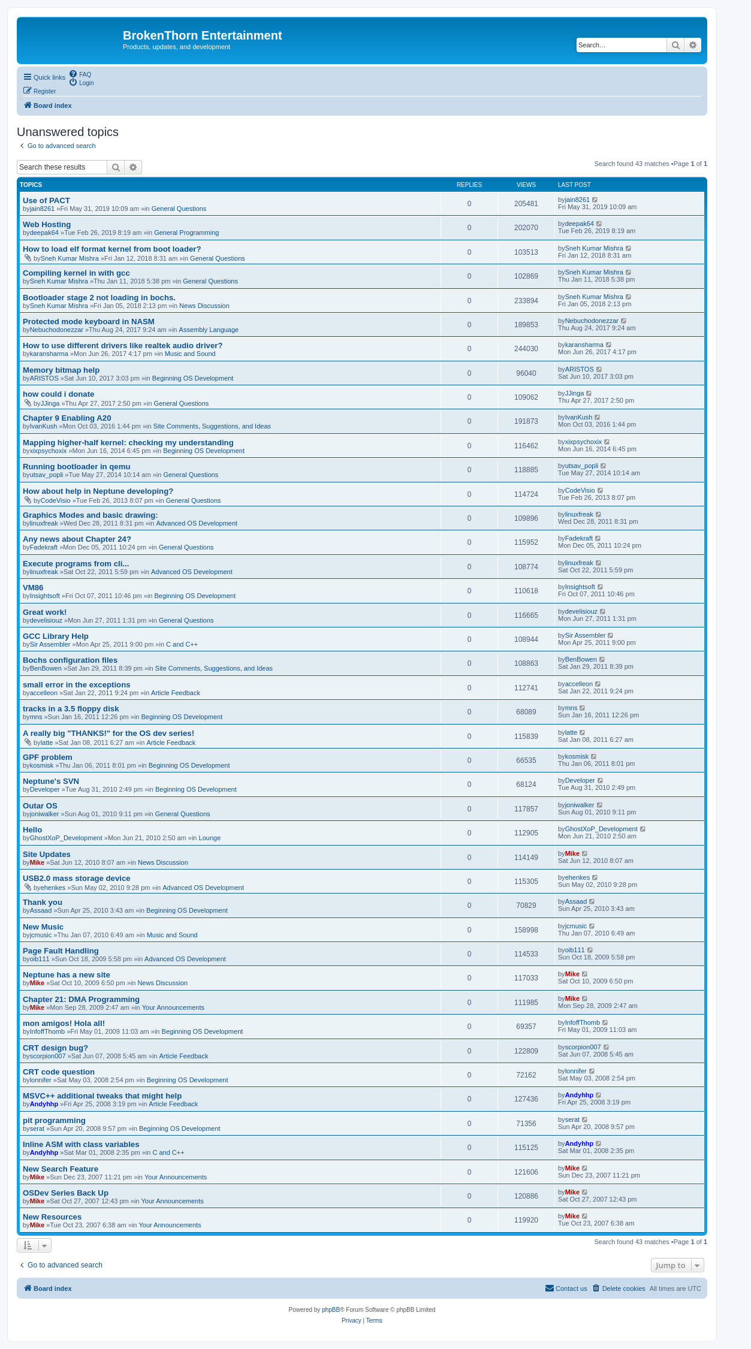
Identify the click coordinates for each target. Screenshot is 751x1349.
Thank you (42, 902)
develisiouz (46, 620)
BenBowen (46, 668)
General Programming (186, 232)
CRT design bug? (55, 1047)
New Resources (52, 1216)
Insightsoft (45, 595)
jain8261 (42, 208)
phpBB (331, 1309)
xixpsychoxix (48, 450)
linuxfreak (44, 523)
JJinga (50, 403)
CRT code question (59, 1071)
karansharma (49, 353)
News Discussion (204, 305)
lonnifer (41, 1080)
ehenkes (53, 887)
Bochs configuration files (70, 660)
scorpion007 (48, 1056)
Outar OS (40, 805)
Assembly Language (209, 329)
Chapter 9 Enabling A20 (67, 418)
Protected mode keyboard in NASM (89, 321)
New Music (43, 926)
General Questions (179, 208)
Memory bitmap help (61, 370)
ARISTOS (44, 378)
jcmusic (41, 934)
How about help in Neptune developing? (98, 491)
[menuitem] (79, 74)
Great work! (45, 612)
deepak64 (44, 232)
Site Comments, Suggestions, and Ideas (212, 426)
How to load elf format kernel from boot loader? (112, 249)
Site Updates (47, 854)
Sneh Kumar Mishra (70, 258)
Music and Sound (190, 353)
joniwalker (44, 813)
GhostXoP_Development (66, 837)
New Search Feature (60, 1168)
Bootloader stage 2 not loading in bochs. (99, 297)
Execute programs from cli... (76, 563)
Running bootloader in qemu (76, 466)
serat (37, 1128)
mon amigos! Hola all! (64, 1023)
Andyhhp (44, 1103)
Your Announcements (173, 1007)
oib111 (40, 958)
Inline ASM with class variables (81, 1144)
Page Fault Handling (61, 950)
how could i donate (58, 394)
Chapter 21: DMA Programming (81, 999)
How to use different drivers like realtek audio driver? (122, 345)
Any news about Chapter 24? (77, 539)
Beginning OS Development (193, 378)
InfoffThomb (47, 1031)
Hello (32, 829)
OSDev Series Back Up (65, 1192)
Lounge (210, 837)
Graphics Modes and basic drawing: (90, 515)
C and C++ (182, 644)
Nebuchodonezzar (56, 329)
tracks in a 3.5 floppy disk (71, 708)
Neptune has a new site (66, 974)
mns (36, 716)
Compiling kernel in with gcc (76, 272)
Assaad (41, 910)
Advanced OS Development (196, 523)
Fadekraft (44, 547)
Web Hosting (47, 224)
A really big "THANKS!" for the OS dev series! (108, 733)
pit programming (54, 1120)
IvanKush (44, 426)
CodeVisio (56, 500)
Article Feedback (175, 692)
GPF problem (48, 757)
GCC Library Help (56, 636)
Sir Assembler (50, 644)
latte (47, 742)
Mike (37, 862)
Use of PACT (46, 200)
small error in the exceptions (77, 684)
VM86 (33, 587)
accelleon (44, 692)
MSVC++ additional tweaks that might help (102, 1095)
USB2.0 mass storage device (77, 878)
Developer (45, 789)
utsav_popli (47, 474)
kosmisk (42, 765)
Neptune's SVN (51, 781)
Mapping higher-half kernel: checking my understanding (128, 442)
